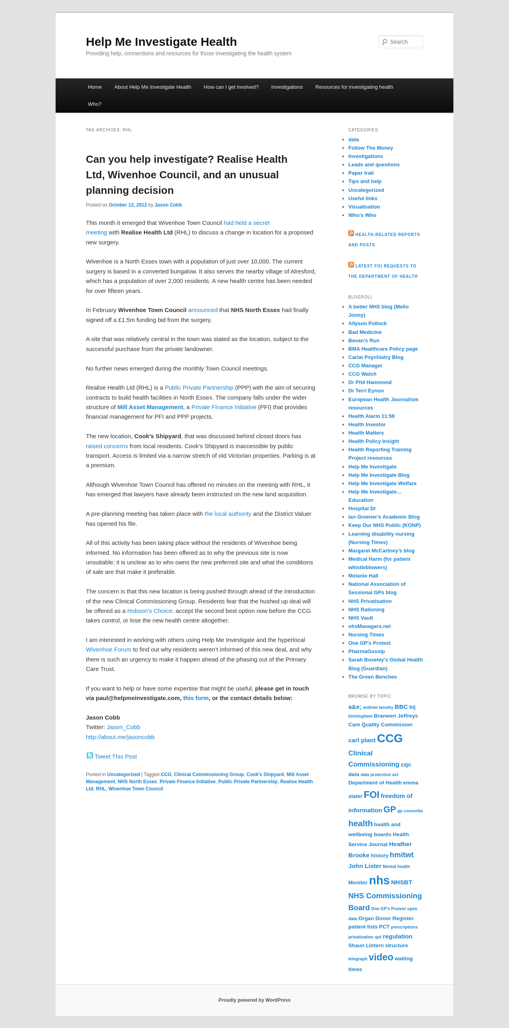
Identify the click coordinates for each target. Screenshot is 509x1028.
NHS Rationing (366, 610)
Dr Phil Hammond (370, 382)
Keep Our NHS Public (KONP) (384, 525)
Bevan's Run (363, 340)
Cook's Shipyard (265, 774)
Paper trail (361, 173)
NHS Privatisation (370, 601)
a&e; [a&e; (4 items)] (354, 706)
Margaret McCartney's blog (381, 551)
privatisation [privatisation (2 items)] (360, 936)
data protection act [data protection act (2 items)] (379, 774)
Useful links (362, 198)
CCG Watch (362, 374)
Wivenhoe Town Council (136, 789)
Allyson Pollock (367, 323)
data (353, 139)
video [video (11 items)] (381, 957)
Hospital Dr (362, 508)
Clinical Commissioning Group (209, 774)
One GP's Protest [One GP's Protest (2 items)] (388, 908)
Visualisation (364, 207)
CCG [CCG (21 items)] (390, 738)
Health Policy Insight (373, 441)
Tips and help (365, 181)
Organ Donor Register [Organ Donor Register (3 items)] (386, 918)
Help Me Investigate (372, 467)
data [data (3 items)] (353, 774)
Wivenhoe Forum (108, 649)
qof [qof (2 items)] (378, 936)
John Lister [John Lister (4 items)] (364, 865)
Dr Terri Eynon (366, 391)
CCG (166, 774)
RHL (101, 789)
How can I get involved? (231, 87)
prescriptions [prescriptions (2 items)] (404, 927)
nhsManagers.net (369, 626)
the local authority (228, 513)
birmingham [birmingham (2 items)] (360, 716)
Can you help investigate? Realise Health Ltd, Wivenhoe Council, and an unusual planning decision (187, 174)
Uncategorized (123, 774)
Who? (94, 104)
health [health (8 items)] (360, 823)
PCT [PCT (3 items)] (384, 927)
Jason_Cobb (123, 727)
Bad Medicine (365, 332)
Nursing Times (366, 635)
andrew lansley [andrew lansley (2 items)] (378, 707)
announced (203, 309)
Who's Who (362, 215)
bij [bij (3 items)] (412, 707)
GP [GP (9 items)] (389, 809)
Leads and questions (374, 165)
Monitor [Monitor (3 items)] (358, 883)
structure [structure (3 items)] (396, 945)
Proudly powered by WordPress (254, 1000)
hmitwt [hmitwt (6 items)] (402, 854)
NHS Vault (360, 618)
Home (95, 87)
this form (196, 697)
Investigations (287, 87)
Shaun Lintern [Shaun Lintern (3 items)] (366, 945)
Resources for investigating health (354, 87)
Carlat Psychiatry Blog (376, 357)
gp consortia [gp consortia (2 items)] (410, 810)
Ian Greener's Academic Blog (384, 517)
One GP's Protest (369, 643)
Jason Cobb (168, 205)
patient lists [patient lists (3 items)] (363, 927)
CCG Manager (365, 366)
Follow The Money (370, 148)
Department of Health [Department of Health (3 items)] (375, 783)
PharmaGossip (366, 651)
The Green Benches (372, 677)
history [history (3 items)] (380, 855)
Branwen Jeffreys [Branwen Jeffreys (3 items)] (396, 716)
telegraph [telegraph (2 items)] (357, 958)
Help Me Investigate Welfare (382, 483)
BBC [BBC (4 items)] (401, 706)
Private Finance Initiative (223, 407)
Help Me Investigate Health (161, 41)
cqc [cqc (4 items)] (406, 764)
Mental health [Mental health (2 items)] (396, 866)
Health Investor (367, 424)
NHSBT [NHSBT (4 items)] (401, 882)
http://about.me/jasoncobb (120, 736)
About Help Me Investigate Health (152, 87)
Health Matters (366, 433)
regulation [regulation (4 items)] (398, 936)
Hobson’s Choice (149, 610)
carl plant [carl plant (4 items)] (362, 740)
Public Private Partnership (199, 387)
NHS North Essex (137, 781)
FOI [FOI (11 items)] (371, 795)
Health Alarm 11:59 (371, 416)
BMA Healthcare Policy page (383, 349)
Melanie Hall (363, 576)
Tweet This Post (116, 756)
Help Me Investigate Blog (379, 475)
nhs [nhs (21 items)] (379, 880)
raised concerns (107, 446)
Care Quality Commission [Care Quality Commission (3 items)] (380, 725)
